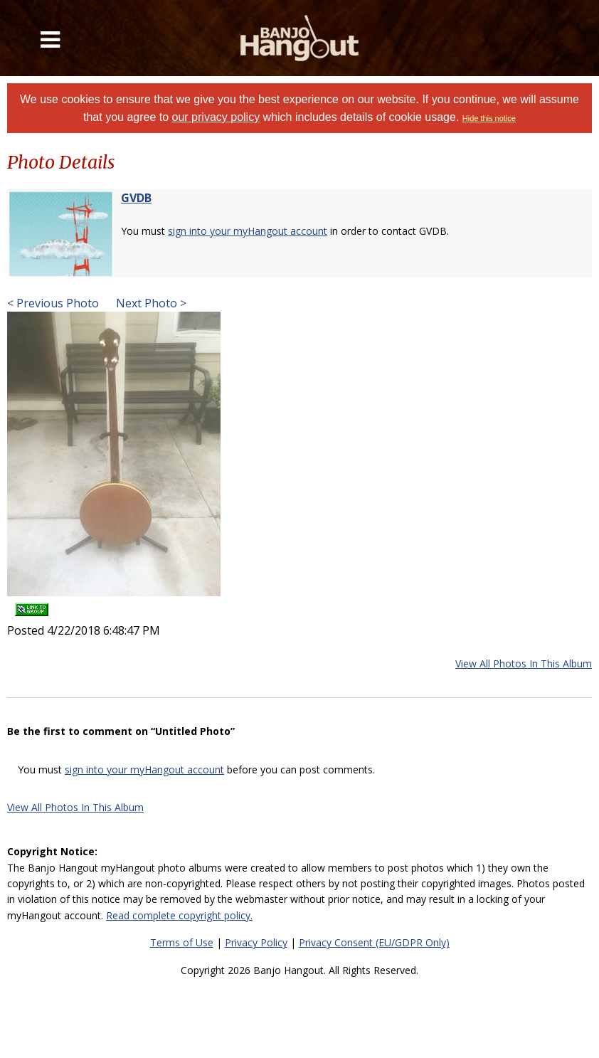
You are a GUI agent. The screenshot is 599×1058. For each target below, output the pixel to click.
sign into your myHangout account (247, 231)
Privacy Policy (256, 942)
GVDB (136, 198)
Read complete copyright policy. (179, 915)
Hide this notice (489, 118)
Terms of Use (181, 942)
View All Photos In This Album (523, 663)
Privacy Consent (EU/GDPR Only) (374, 942)
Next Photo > (149, 303)
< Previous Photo (53, 303)
